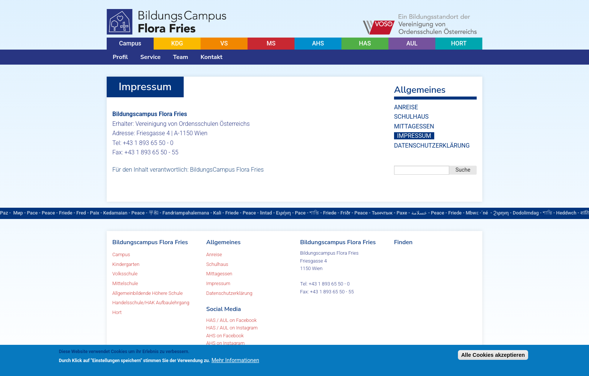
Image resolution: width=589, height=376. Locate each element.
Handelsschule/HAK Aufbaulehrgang (150, 302)
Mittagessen (414, 126)
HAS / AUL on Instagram (232, 328)
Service (150, 57)
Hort (117, 312)
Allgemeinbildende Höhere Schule (147, 293)
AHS (318, 43)
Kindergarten (125, 264)
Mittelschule (125, 283)
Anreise (406, 107)
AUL (412, 43)
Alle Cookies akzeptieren (493, 355)
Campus (130, 43)
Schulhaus (411, 116)
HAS (365, 43)
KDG (177, 43)
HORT (459, 43)
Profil (120, 57)
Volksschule (124, 273)
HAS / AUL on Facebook (231, 320)
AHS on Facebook (225, 335)
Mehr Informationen (235, 360)
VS (224, 43)
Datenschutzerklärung (432, 145)
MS (271, 43)
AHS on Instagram (225, 343)
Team (180, 57)
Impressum (414, 135)
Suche (463, 170)
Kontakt (211, 57)
